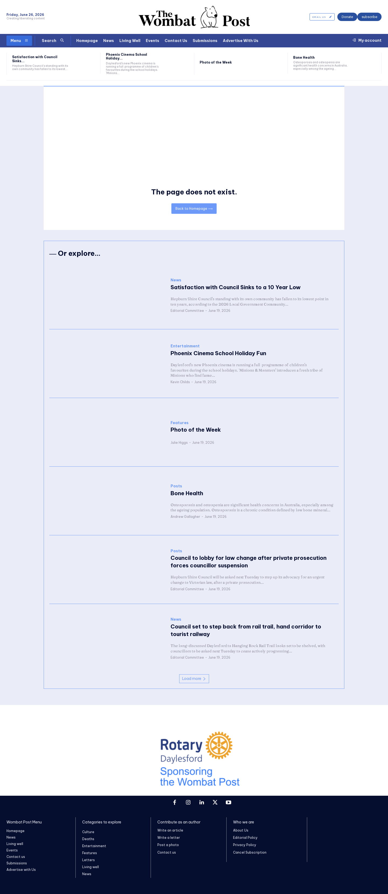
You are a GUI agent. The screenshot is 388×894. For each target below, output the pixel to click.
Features (180, 423)
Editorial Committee (187, 311)
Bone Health (304, 57)
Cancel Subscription (249, 852)
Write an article (170, 830)
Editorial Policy (245, 838)
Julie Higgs (179, 443)
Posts (176, 486)
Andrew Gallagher (185, 517)
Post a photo (168, 845)
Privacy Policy (244, 845)
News (176, 280)
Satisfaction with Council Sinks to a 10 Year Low (236, 287)
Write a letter (168, 838)
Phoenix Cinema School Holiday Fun (218, 353)
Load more (194, 678)
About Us (240, 830)
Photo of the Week (216, 62)
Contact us (166, 852)
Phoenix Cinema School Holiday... (126, 56)
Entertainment (185, 346)
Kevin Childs (180, 382)
